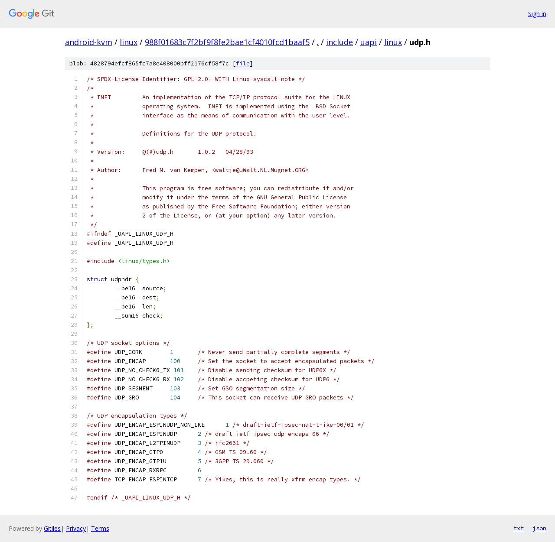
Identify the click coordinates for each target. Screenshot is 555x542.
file (243, 63)
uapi (368, 42)
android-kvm (88, 42)
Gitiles (52, 528)
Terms (100, 528)
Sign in (537, 14)
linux (128, 42)
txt (518, 528)
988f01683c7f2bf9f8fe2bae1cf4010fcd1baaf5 (227, 42)
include (339, 42)
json (539, 528)
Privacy (76, 528)
